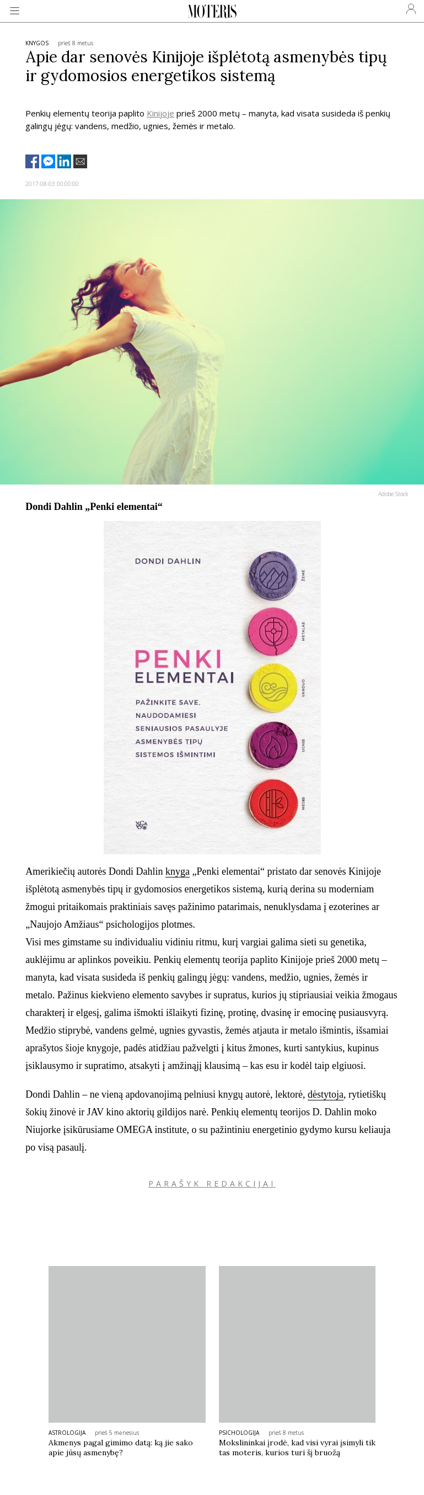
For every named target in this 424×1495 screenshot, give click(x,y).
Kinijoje (160, 113)
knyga (177, 871)
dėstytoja (326, 1094)
